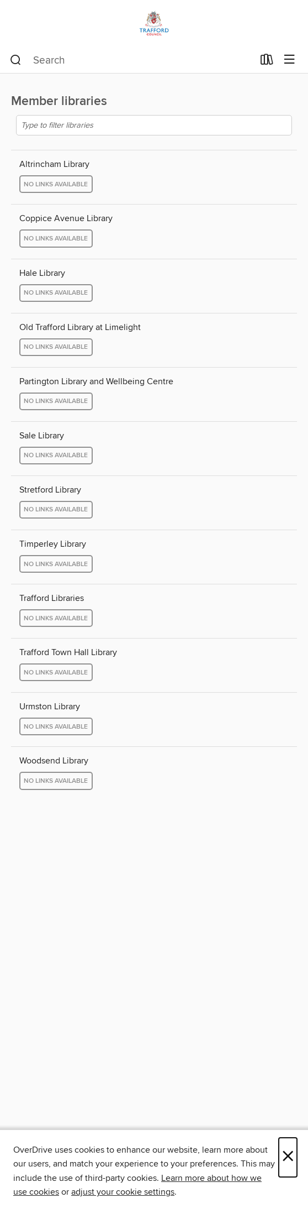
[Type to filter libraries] (154, 125)
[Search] (15, 60)
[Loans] (267, 62)
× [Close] (288, 1157)
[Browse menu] (289, 60)
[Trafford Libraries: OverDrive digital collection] (154, 23)
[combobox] (131, 60)
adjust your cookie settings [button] (122, 1191)
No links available (56, 184)
